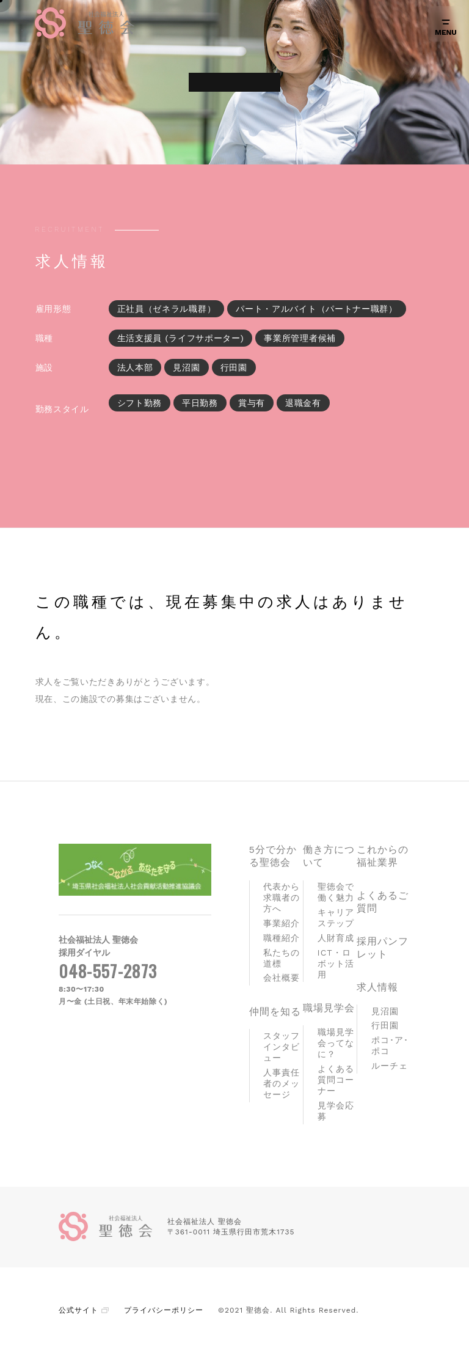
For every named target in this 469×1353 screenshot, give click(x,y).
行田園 (385, 1025)
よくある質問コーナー (336, 1080)
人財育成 (336, 938)
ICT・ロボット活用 (336, 963)
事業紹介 (281, 923)
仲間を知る (275, 1011)
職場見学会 (329, 1008)
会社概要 (281, 977)
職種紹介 (281, 938)
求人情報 (377, 987)
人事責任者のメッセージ (281, 1083)
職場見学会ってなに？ (336, 1043)
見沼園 (385, 1011)
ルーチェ (389, 1066)
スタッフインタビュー (281, 1047)
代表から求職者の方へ (281, 897)
